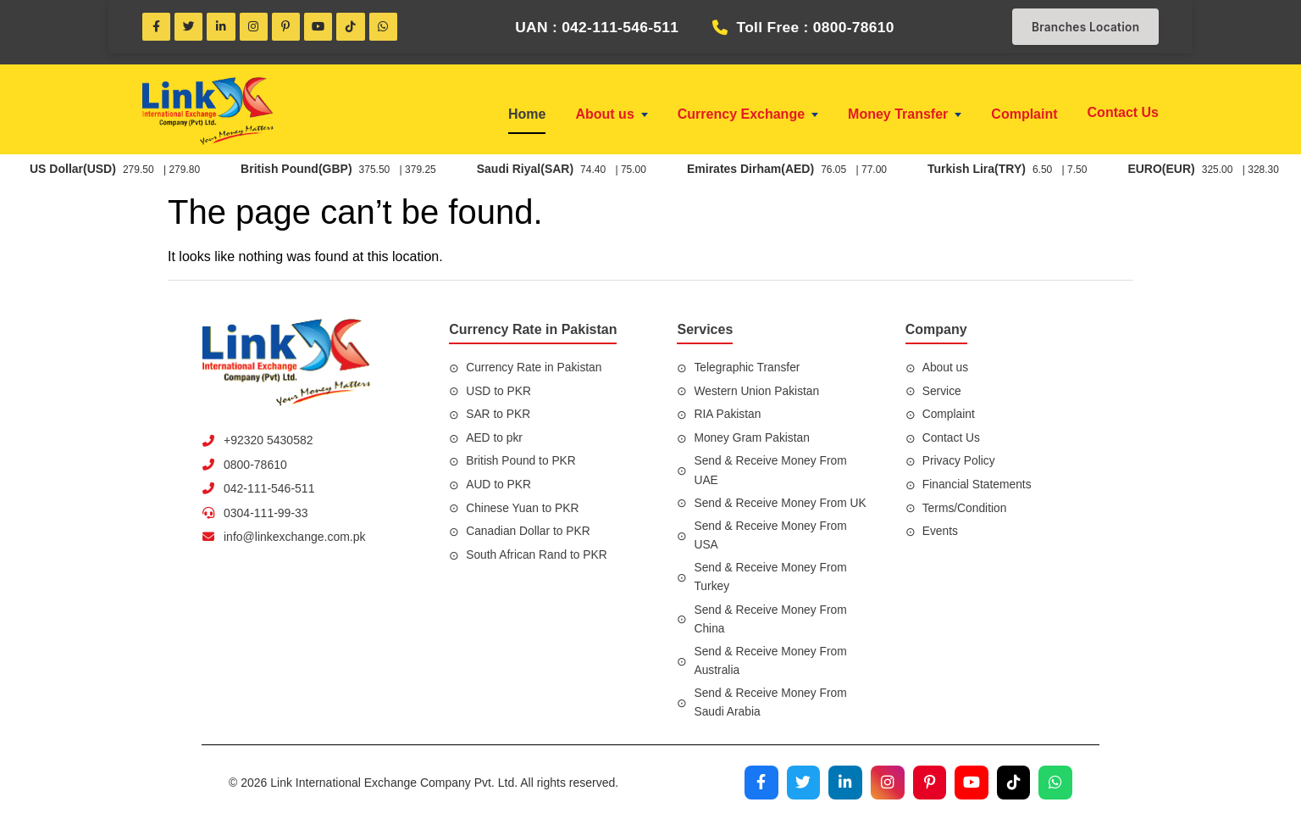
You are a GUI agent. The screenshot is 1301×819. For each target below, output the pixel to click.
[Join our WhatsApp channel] (1055, 782)
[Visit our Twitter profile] (801, 782)
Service (942, 391)
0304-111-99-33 (266, 514)
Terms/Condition (965, 508)
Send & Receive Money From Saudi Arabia (771, 701)
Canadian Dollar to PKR (529, 532)
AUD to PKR (499, 486)
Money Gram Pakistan (752, 438)
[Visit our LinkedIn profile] (844, 782)
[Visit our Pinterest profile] (928, 782)
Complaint (1024, 116)
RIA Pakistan (727, 415)
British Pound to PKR (522, 462)
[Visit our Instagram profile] (886, 782)
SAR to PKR (498, 415)
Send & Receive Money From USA (771, 536)
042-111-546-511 (269, 490)
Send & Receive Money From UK (781, 503)
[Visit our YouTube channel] (971, 782)
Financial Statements (977, 486)
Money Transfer (904, 116)
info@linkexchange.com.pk (295, 538)
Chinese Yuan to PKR (523, 508)
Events (940, 532)
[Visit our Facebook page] (759, 782)
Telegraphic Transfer (747, 369)
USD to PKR (499, 391)
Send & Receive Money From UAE (771, 471)
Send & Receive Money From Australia (771, 660)
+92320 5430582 (268, 441)
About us (611, 116)
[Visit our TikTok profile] (1013, 782)
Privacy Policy (959, 462)
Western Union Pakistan (757, 391)
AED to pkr (494, 438)
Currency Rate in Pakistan (535, 369)
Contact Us (1123, 114)
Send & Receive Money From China (771, 619)
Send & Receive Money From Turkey (771, 577)
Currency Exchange (748, 116)
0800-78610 (255, 465)
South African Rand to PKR (537, 555)
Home (526, 116)
